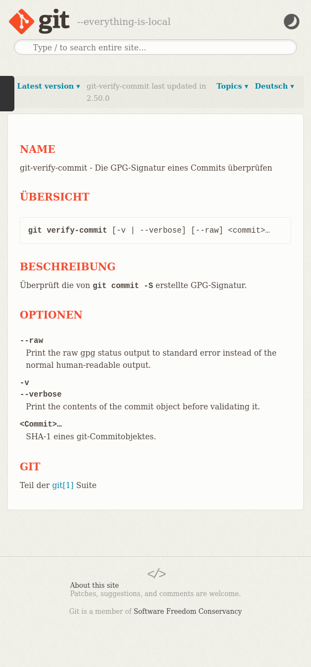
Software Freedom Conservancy (188, 611)
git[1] (63, 485)
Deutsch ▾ (274, 86)
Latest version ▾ (48, 86)
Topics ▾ (232, 86)
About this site (94, 585)
